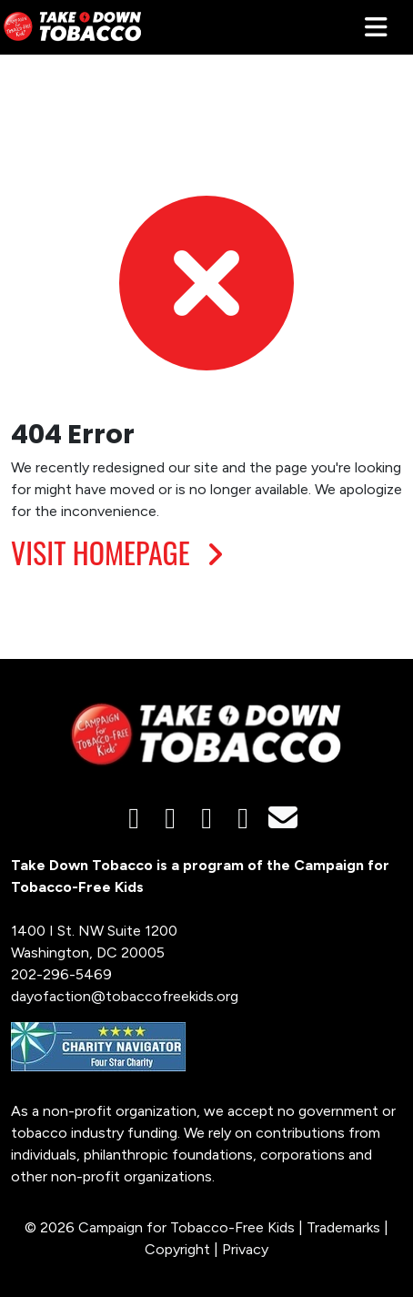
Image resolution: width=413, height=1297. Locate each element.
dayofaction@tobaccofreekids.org (124, 996)
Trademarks (343, 1227)
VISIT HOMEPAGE (122, 552)
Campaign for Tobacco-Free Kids (186, 1227)
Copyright (177, 1249)
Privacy (245, 1249)
